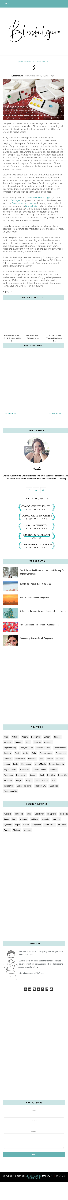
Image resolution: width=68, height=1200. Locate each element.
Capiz (17, 753)
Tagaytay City (40, 786)
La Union (59, 759)
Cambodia (19, 814)
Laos (14, 819)
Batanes (57, 737)
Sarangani (8, 780)
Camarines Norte (43, 748)
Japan (6, 819)
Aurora (25, 737)
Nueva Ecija (31, 206)
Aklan (6, 737)
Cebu (34, 753)
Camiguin (7, 753)
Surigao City (8, 786)
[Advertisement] (31, 685)
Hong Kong (51, 814)
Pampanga (8, 775)
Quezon (33, 775)
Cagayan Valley (10, 748)
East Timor (39, 814)
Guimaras (8, 759)
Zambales (54, 786)
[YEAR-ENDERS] (25, 62)
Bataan (47, 737)
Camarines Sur (60, 748)
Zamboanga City (10, 791)
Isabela (50, 759)
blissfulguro (18, 76)
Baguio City (35, 737)
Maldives (34, 819)
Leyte (15, 764)
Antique (15, 737)
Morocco (56, 819)
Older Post (55, 413)
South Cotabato (41, 780)
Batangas (8, 742)
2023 (34, 62)
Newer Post (11, 413)
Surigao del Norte (24, 786)
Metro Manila (40, 764)
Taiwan (7, 830)
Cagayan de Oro (26, 748)
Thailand (16, 830)
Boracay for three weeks (24, 203)
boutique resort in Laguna (39, 197)
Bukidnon (48, 742)
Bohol (28, 742)
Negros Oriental (10, 770)
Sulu (53, 780)
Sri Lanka (62, 825)
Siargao (19, 780)
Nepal (17, 825)
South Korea (49, 825)
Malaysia (23, 819)
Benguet (18, 742)
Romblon (51, 775)
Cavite (25, 753)
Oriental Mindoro (39, 770)
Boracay (37, 742)
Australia (7, 814)
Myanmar (8, 825)
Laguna (7, 764)
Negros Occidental (56, 764)
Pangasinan (21, 775)
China (29, 814)
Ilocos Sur (32, 759)
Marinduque (26, 764)
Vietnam (27, 830)
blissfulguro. (34, 1176)
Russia (26, 825)
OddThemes (34, 1178)
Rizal (42, 775)
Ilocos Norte (20, 759)
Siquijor (29, 780)
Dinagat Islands (46, 753)
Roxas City (62, 775)
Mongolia (45, 819)
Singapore (36, 825)
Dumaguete (61, 753)
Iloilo (41, 759)
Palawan (53, 770)
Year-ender (42, 62)
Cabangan (15, 200)
